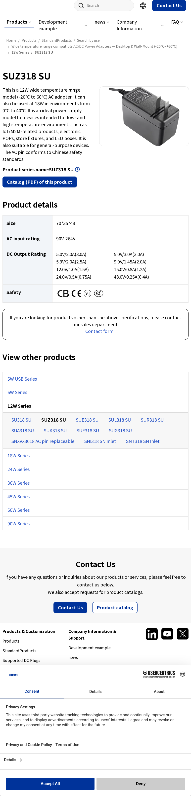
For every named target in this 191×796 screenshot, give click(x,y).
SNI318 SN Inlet (100, 446)
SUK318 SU (55, 435)
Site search (79, 10)
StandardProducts (19, 655)
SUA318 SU (22, 435)
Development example (53, 29)
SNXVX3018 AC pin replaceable (42, 446)
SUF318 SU (88, 435)
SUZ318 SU (53, 424)
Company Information (129, 29)
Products (16, 26)
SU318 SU (21, 424)
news (100, 26)
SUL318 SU (119, 424)
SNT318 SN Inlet (143, 446)
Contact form (99, 336)
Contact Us (169, 10)
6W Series (17, 397)
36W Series (18, 487)
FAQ (175, 26)
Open (77, 174)
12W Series (19, 410)
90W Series (18, 528)
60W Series (18, 514)
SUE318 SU (87, 424)
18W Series (18, 460)
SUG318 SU (120, 435)
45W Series (18, 501)
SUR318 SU (152, 424)
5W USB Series (22, 383)
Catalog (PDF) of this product (39, 186)
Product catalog (115, 612)
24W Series (18, 474)
